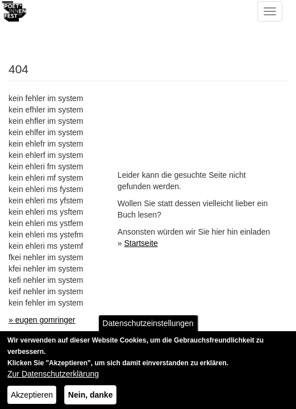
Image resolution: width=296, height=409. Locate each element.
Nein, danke (90, 399)
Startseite (141, 243)
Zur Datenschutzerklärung (53, 378)
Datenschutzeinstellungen (147, 327)
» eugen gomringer (42, 319)
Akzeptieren (32, 399)
